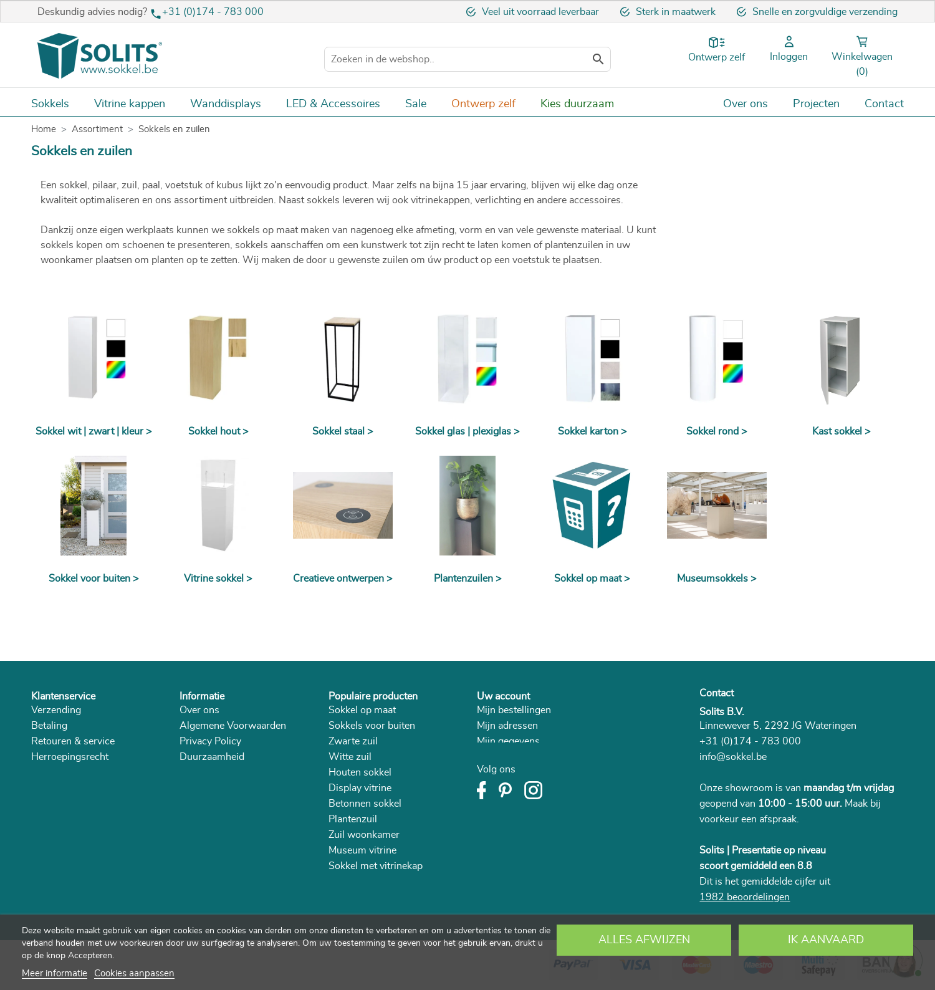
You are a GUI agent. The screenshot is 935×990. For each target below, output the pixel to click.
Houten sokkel (359, 772)
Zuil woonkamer (364, 835)
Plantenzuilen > (468, 579)
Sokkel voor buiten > (94, 579)
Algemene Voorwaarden (233, 726)
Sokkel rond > (716, 431)
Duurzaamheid (212, 757)
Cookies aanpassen (134, 973)
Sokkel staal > (342, 431)
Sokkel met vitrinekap (375, 866)
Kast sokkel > (841, 431)
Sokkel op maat (362, 710)
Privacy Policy (210, 741)
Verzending (56, 710)
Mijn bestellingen (514, 710)
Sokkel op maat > (592, 579)
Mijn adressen (507, 726)
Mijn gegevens (508, 741)
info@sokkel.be (733, 757)
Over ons (199, 710)
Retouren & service (73, 741)
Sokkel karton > (592, 431)
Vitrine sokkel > (218, 579)
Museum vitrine (362, 850)
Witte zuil (350, 757)
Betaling (49, 726)
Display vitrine (359, 788)
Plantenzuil (352, 819)
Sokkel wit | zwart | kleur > (94, 431)
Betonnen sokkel (364, 804)
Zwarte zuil (353, 741)
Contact (716, 693)
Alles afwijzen (644, 940)
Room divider (358, 882)
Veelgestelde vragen (75, 788)
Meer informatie (54, 973)
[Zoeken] (467, 59)
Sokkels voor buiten (371, 726)
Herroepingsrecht (69, 757)
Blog (190, 788)
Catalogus (202, 772)
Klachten (50, 772)
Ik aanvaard (826, 940)
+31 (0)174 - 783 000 (213, 12)
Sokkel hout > (218, 431)
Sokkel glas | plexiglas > (467, 431)
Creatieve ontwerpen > (343, 579)
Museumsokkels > (717, 579)
